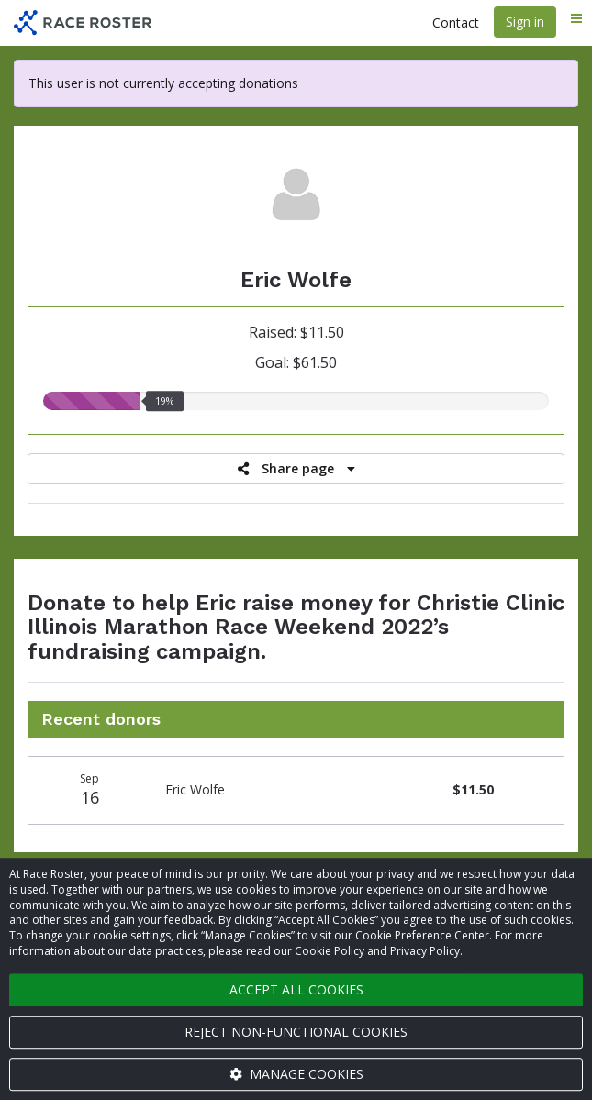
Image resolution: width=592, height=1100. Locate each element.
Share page (296, 468)
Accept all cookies (296, 989)
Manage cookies (296, 1074)
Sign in (525, 21)
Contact (455, 22)
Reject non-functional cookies (296, 1031)
